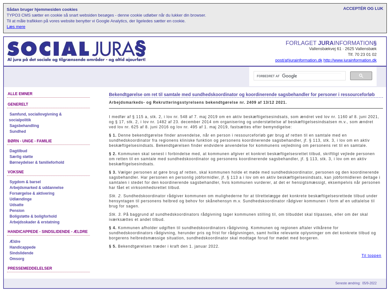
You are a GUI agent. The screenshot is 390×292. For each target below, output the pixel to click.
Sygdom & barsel (25, 182)
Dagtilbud (18, 151)
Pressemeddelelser (30, 268)
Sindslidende (21, 253)
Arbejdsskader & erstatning (35, 222)
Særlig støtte (21, 156)
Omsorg (17, 259)
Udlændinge (21, 199)
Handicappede (23, 247)
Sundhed (18, 131)
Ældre (15, 241)
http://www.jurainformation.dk (350, 60)
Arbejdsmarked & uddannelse (36, 187)
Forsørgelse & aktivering (32, 193)
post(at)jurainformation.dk (298, 60)
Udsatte (17, 205)
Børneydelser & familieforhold (37, 162)
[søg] (299, 76)
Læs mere (16, 26)
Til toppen (371, 255)
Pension (17, 210)
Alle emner (20, 94)
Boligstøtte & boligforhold (33, 216)
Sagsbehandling (24, 126)
